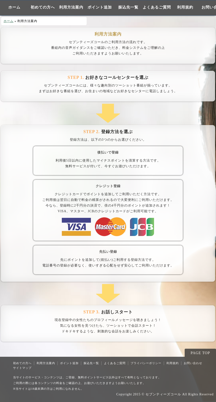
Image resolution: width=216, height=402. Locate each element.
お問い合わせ (193, 363)
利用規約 (185, 7)
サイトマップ (22, 368)
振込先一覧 (128, 7)
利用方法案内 (71, 7)
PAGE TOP (200, 353)
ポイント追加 (100, 7)
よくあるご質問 (157, 7)
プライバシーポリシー (146, 363)
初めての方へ (43, 7)
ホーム (14, 7)
